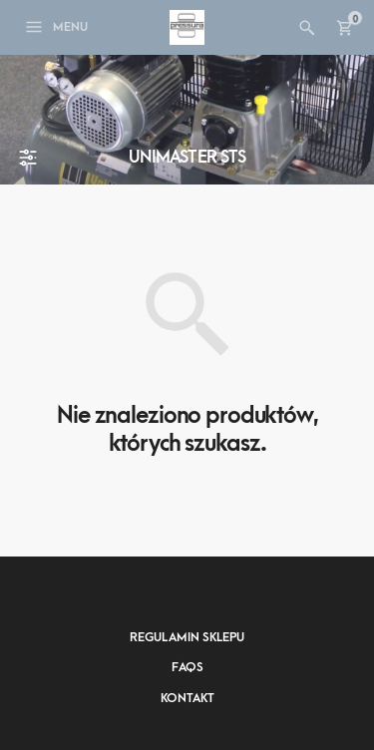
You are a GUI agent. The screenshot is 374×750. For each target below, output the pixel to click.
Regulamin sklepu (187, 637)
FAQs (187, 667)
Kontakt (187, 698)
